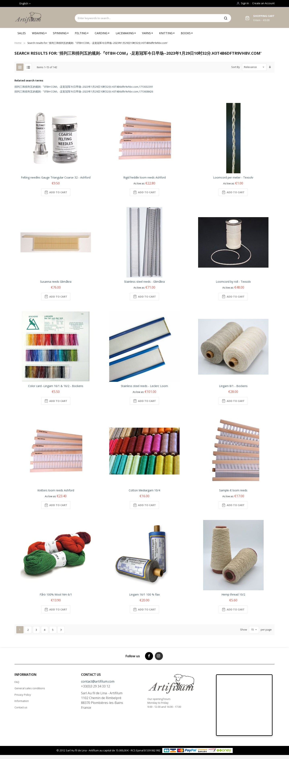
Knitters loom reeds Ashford (55, 490)
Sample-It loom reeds (233, 490)
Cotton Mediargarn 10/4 (144, 490)
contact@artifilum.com (97, 681)
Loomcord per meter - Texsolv (233, 177)
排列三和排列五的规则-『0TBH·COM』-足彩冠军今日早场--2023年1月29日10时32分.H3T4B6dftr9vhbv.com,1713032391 (83, 86)
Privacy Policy (22, 694)
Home (18, 43)
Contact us (20, 707)
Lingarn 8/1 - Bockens (233, 386)
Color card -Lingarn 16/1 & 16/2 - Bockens (55, 386)
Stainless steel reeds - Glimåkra (144, 281)
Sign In (245, 3)
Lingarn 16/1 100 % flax (144, 594)
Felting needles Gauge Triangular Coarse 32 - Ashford (56, 177)
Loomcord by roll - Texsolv (233, 281)
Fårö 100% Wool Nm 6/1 (56, 594)
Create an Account (263, 3)
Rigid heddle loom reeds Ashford (144, 177)
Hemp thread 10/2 (233, 594)
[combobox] (147, 18)
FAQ (16, 682)
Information (21, 701)
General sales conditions (29, 688)
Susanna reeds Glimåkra (55, 281)
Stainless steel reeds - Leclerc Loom (144, 386)
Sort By (235, 67)
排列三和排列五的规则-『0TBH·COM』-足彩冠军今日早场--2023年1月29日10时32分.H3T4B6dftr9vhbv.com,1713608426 (83, 91)
